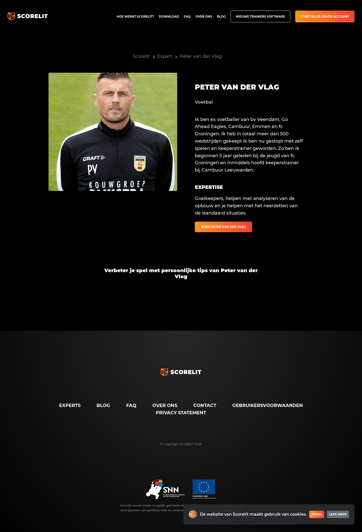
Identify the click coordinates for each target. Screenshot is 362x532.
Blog (221, 16)
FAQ (187, 16)
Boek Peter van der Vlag (223, 227)
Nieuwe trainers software (260, 16)
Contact (204, 405)
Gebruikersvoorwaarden (267, 405)
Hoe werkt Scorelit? (135, 16)
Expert (164, 56)
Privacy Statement (181, 413)
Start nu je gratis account (324, 16)
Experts (69, 405)
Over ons (203, 16)
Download (169, 16)
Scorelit (141, 56)
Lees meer (338, 514)
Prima (316, 514)
